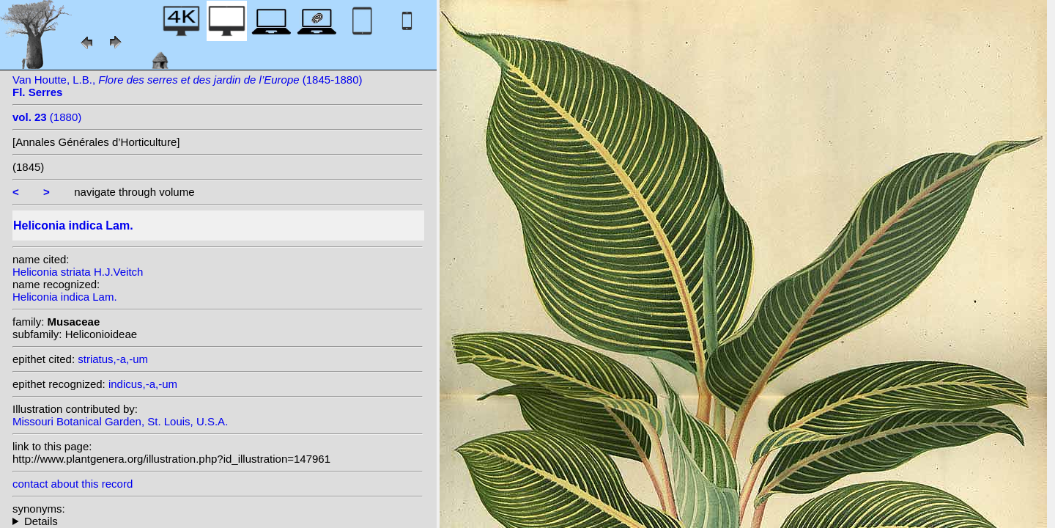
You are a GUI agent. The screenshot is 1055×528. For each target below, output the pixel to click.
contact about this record (72, 483)
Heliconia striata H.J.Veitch (77, 271)
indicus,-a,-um (142, 384)
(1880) (46, 117)
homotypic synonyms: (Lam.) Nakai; (217, 521)
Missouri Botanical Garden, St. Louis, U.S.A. (120, 421)
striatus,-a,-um (113, 359)
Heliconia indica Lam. (64, 296)
